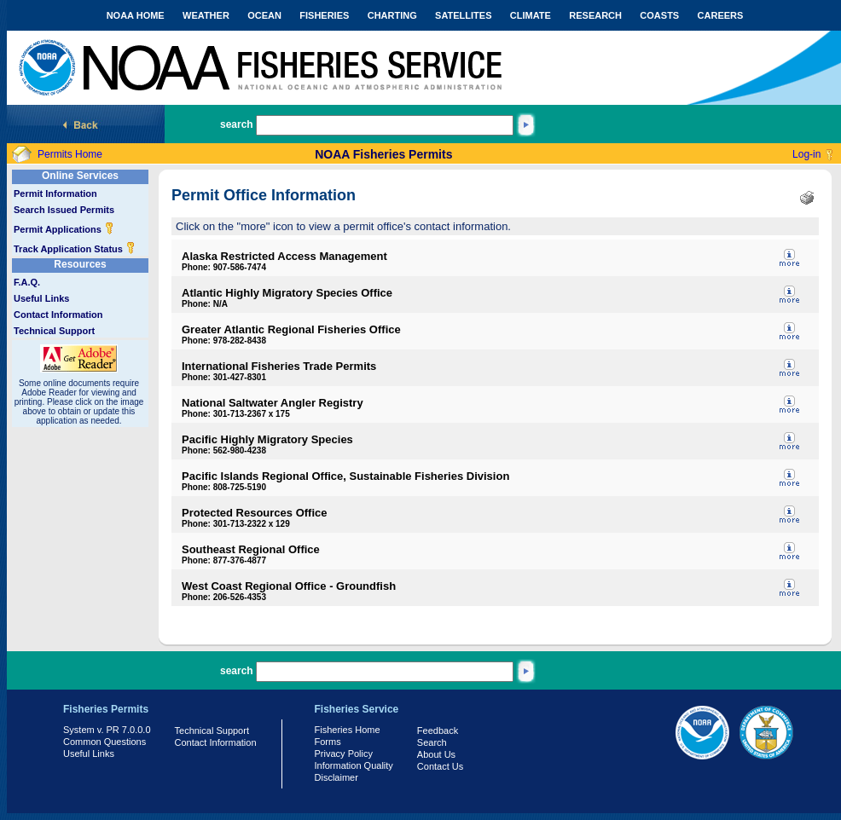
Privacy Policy (344, 753)
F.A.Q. (27, 282)
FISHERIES (324, 15)
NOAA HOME (136, 15)
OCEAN (264, 15)
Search (432, 742)
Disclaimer (336, 777)
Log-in (806, 154)
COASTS (659, 15)
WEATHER (206, 15)
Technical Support (54, 331)
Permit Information (55, 193)
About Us (436, 754)
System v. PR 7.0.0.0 (107, 730)
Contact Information (58, 314)
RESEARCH (595, 15)
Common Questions (104, 741)
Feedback (437, 730)
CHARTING (392, 15)
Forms (328, 741)
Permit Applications (64, 229)
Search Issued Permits (64, 210)
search (236, 124)
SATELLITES (463, 15)
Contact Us (440, 766)
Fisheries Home (347, 730)
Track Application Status (75, 249)
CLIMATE (530, 15)
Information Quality (354, 765)
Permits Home (70, 154)
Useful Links (41, 298)
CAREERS (721, 15)
